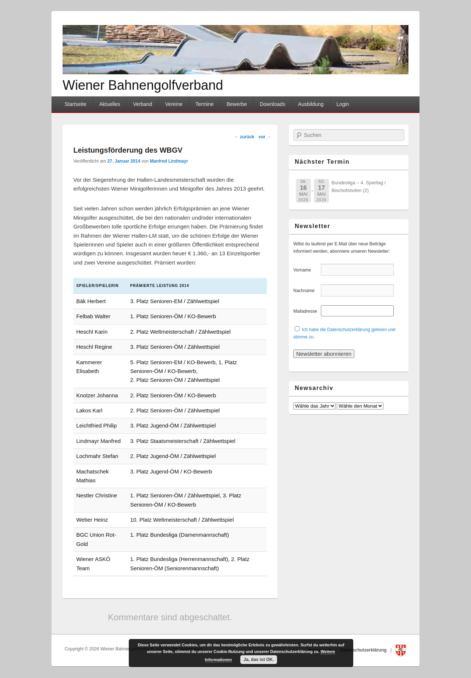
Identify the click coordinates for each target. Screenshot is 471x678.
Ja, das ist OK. (259, 659)
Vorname (306, 270)
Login (342, 104)
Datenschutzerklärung (364, 650)
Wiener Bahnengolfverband (143, 85)
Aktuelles (109, 104)
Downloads (272, 104)
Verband (142, 104)
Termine (204, 104)
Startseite (75, 104)
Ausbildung (310, 104)
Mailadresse (306, 311)
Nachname (306, 290)
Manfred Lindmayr (169, 161)
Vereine (174, 104)
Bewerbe (237, 104)
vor (264, 136)
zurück (244, 136)
